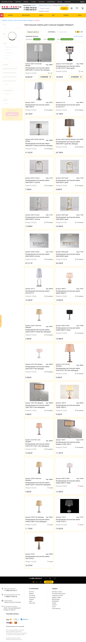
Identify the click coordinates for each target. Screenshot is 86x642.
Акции (30, 601)
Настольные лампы (20, 20)
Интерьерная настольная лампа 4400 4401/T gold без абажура (68, 143)
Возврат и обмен (56, 597)
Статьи (54, 606)
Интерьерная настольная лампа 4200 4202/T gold (68, 218)
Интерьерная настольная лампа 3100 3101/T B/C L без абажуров (37, 445)
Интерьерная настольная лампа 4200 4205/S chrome (37, 255)
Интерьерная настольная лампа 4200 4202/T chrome (37, 218)
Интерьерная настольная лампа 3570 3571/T (37, 292)
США (7, 103)
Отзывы (33, 1)
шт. (35, 582)
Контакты (67, 1)
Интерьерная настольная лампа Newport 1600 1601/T (68, 443)
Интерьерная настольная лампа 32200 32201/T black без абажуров (38, 484)
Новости (54, 605)
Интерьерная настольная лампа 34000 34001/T (68, 292)
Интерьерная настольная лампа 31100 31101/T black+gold (68, 67)
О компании (33, 588)
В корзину (46, 77)
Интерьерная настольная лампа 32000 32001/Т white (68, 482)
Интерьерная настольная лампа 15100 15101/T (68, 520)
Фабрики (31, 593)
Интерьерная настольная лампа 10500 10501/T (68, 406)
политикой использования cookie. (16, 634)
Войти (82, 2)
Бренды (60, 1)
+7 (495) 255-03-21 (30, 10)
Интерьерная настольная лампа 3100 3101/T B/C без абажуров (68, 369)
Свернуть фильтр (33, 32)
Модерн (30, 20)
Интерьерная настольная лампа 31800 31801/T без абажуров (37, 520)
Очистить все (78, 36)
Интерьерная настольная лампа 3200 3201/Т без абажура (37, 368)
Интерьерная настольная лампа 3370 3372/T (37, 557)
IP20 (7, 84)
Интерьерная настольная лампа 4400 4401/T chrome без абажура (37, 69)
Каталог (2, 15)
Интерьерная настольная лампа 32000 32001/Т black (68, 329)
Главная (4, 20)
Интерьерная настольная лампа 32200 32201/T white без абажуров (38, 331)
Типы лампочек (56, 608)
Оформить (49, 582)
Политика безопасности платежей (15, 626)
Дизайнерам (51, 1)
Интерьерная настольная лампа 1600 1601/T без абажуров (37, 406)
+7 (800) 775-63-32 (30, 8)
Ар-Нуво (8, 50)
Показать (12, 114)
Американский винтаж (12, 47)
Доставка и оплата (7, 1)
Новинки (31, 599)
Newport (8, 94)
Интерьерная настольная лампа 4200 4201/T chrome (37, 181)
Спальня (37, 39)
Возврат (26, 1)
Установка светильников (58, 593)
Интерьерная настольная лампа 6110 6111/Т (68, 106)
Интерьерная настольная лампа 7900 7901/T (37, 106)
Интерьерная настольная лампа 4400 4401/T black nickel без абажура (39, 144)
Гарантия (18, 1)
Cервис (55, 588)
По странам (32, 595)
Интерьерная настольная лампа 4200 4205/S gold (68, 255)
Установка (42, 1)
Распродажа (32, 597)
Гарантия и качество (57, 595)
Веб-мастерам (56, 599)
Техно (7, 58)
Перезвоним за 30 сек (45, 5)
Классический (10, 52)
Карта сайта (32, 603)
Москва (33, 5)
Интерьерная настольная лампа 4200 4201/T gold (68, 181)
